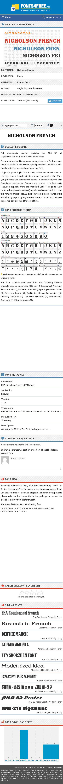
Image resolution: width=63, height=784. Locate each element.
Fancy (20, 82)
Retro (27, 82)
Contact (58, 767)
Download (55, 101)
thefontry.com (28, 500)
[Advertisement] (31, 113)
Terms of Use (33, 767)
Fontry (20, 76)
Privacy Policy (47, 767)
